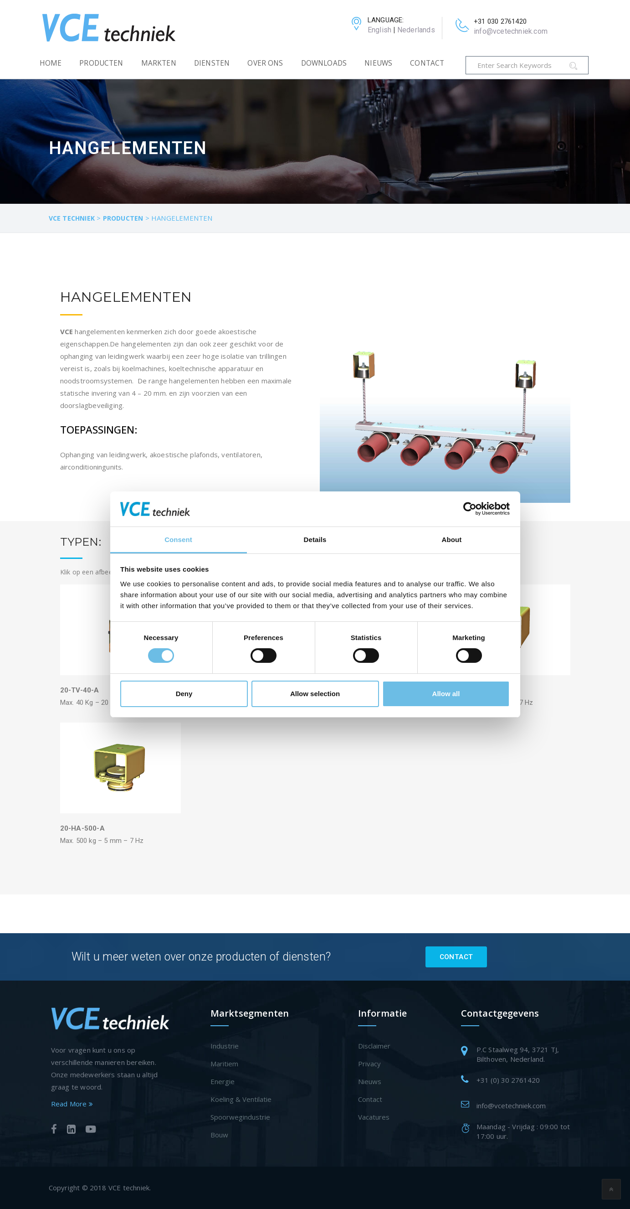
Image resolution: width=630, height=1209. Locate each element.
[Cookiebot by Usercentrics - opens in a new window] (470, 509)
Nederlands (416, 30)
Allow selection (315, 694)
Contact (427, 63)
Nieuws (378, 63)
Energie (222, 1081)
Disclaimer (374, 1045)
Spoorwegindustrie (240, 1116)
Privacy (369, 1063)
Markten (158, 63)
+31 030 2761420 (500, 21)
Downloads (324, 63)
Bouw (219, 1134)
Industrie (224, 1045)
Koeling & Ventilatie (240, 1099)
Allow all (446, 694)
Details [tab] (315, 539)
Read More (72, 1103)
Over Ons (265, 63)
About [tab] (452, 539)
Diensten (212, 63)
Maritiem (224, 1063)
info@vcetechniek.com (511, 31)
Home (51, 63)
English (379, 30)
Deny (184, 694)
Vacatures (373, 1116)
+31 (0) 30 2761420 (508, 1080)
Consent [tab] (178, 539)
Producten (101, 63)
